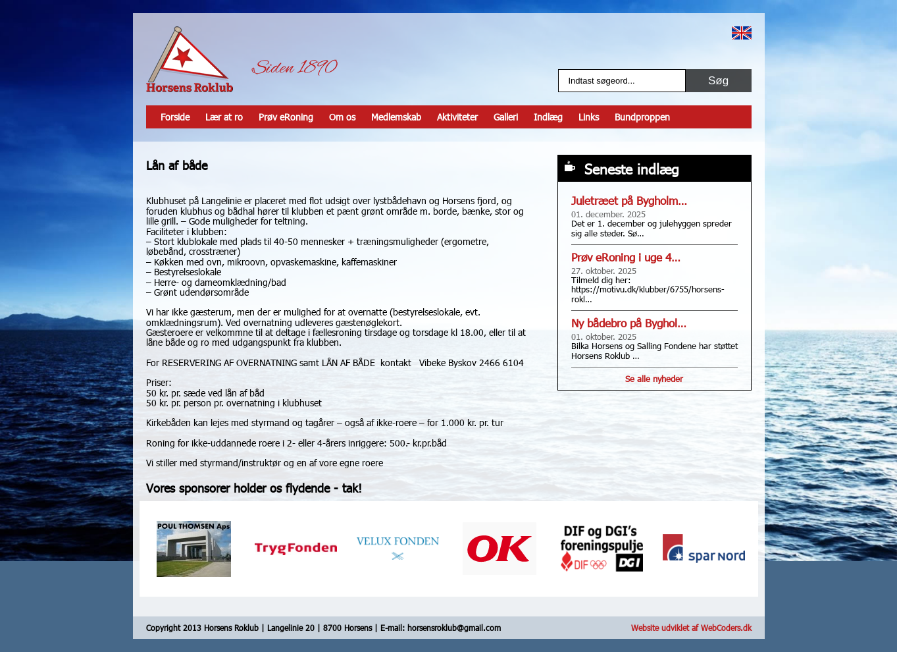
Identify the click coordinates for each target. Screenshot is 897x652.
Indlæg (548, 117)
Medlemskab (396, 117)
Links (588, 117)
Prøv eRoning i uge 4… (625, 257)
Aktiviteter (457, 117)
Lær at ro (224, 117)
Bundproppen (642, 117)
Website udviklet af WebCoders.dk (691, 627)
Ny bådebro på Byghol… (628, 323)
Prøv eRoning (286, 117)
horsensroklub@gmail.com (454, 627)
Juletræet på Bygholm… (629, 200)
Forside (175, 117)
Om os (342, 117)
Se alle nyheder (654, 378)
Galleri (506, 117)
